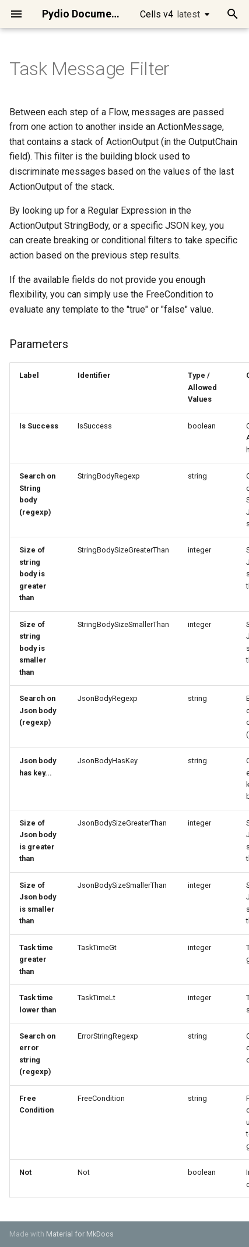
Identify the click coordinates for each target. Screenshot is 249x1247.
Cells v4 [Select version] (170, 14)
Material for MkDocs (80, 1234)
